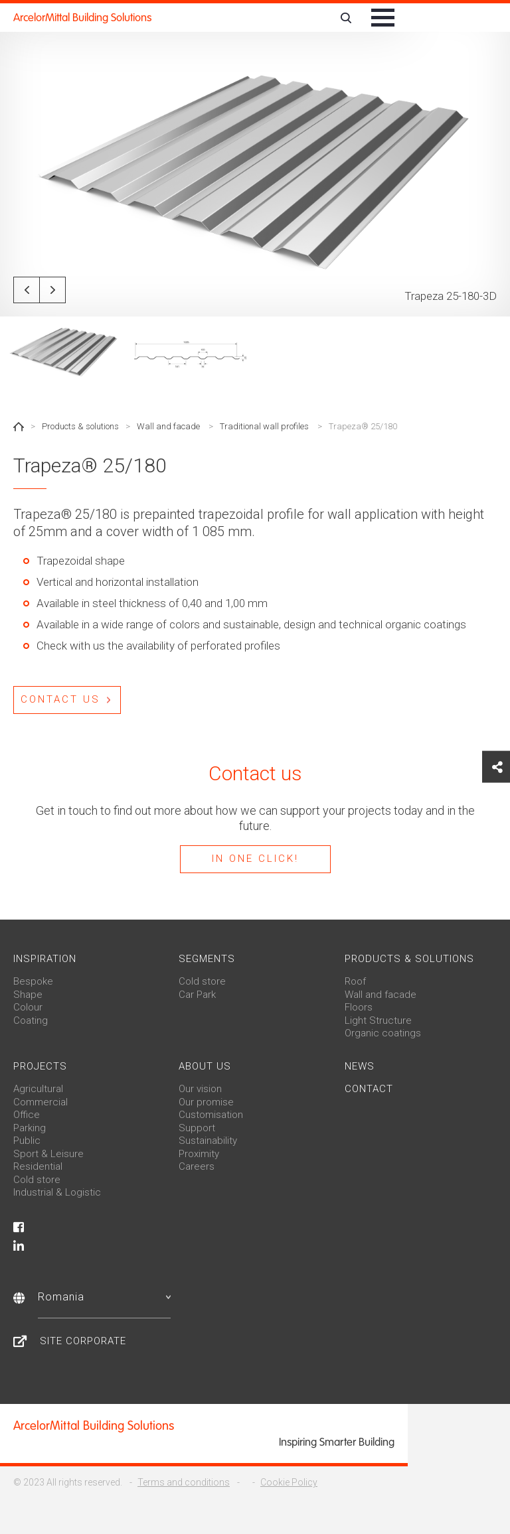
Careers (196, 1166)
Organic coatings (383, 1033)
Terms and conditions (183, 1482)
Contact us (60, 699)
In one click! (255, 859)
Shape (27, 995)
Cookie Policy (288, 1482)
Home (18, 426)
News (360, 1066)
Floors (359, 1007)
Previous (26, 290)
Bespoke (33, 981)
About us (205, 1066)
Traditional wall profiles (264, 426)
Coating (30, 1020)
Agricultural (38, 1089)
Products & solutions (80, 426)
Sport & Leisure (48, 1154)
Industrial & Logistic (57, 1192)
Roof (355, 981)
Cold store (202, 981)
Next (52, 290)
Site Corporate (83, 1341)
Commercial (40, 1102)
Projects (40, 1066)
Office (26, 1115)
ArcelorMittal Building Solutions (82, 18)
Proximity (199, 1154)
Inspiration (44, 959)
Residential (37, 1166)
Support (197, 1128)
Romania (104, 1296)
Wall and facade (168, 426)
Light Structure (378, 1020)
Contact (369, 1089)
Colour (27, 1007)
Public (27, 1141)
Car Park (197, 995)
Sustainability (208, 1141)
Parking (29, 1128)
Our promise (206, 1102)
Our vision (200, 1089)
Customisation (211, 1115)
